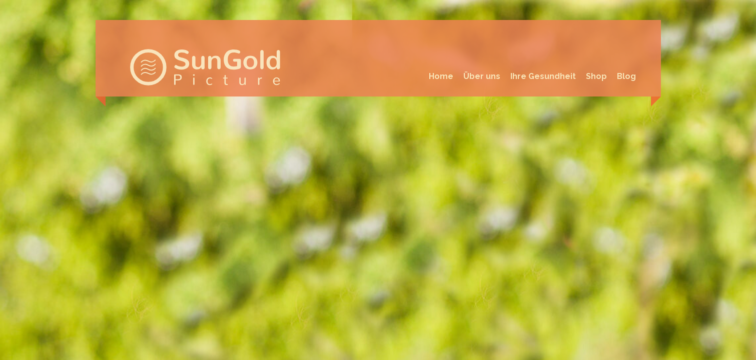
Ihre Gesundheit (543, 76)
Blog (626, 76)
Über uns (481, 76)
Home (441, 76)
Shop (596, 76)
